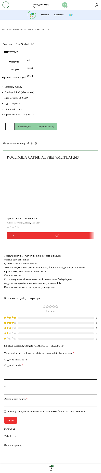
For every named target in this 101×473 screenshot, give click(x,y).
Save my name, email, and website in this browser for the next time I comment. (47, 411)
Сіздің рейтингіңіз (15, 359)
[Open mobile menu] (6, 5)
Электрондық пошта (15, 398)
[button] (50, 235)
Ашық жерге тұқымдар (18, 222)
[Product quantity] (8, 126)
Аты (7, 386)
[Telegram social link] (36, 143)
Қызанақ (35, 222)
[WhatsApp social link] (32, 143)
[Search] (50, 4)
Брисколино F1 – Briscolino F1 (22, 218)
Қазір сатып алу (46, 126)
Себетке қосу (24, 126)
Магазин (18, 29)
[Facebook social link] (28, 143)
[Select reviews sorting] (10, 436)
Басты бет (7, 29)
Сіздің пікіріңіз (13, 365)
